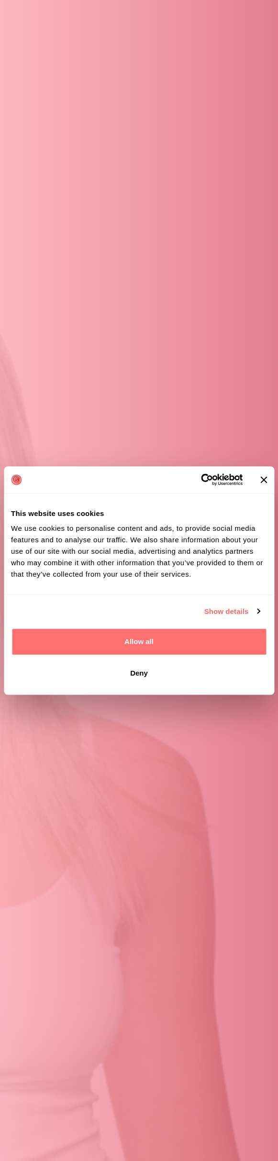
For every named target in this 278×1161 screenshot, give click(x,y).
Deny (139, 673)
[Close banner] (263, 479)
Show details (226, 611)
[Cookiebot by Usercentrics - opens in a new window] (201, 479)
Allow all (139, 641)
